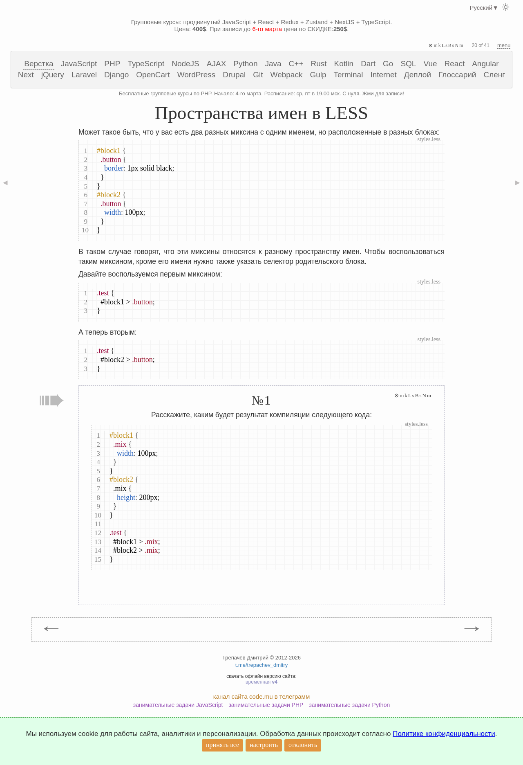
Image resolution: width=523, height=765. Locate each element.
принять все (222, 744)
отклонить (302, 744)
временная (261, 682)
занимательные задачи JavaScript (178, 705)
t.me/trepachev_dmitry (261, 665)
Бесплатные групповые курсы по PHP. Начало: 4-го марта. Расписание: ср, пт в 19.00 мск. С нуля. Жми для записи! (261, 93)
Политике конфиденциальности (444, 734)
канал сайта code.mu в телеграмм (261, 696)
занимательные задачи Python (349, 705)
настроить (264, 744)
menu (504, 45)
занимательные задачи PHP (265, 705)
